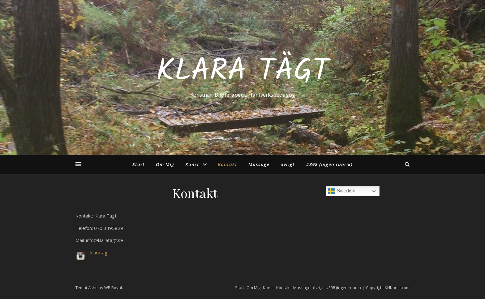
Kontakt (227, 164)
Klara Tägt (242, 71)
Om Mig (165, 164)
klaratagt (99, 252)
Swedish (341, 191)
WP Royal (113, 287)
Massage (258, 164)
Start (138, 164)
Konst (192, 164)
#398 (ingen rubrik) (329, 164)
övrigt (288, 164)
